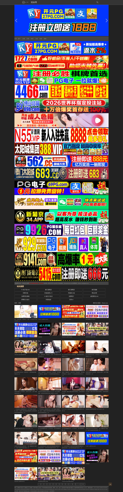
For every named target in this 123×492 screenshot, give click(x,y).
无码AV (71, 299)
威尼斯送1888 (94, 296)
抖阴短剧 (48, 299)
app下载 (25, 2)
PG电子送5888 (25, 289)
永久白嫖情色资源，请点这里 (36, 283)
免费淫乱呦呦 (25, 296)
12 (74, 484)
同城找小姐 (71, 293)
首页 (15, 38)
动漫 (41, 38)
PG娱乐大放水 (48, 296)
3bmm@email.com (68, 283)
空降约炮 (25, 293)
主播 (23, 38)
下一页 (78, 484)
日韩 (28, 38)
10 (67, 484)
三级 (36, 38)
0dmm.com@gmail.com (83, 283)
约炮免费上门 (48, 293)
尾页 (83, 484)
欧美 (32, 38)
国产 (19, 38)
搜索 (45, 38)
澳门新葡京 (48, 289)
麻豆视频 (94, 289)
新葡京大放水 (25, 299)
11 (70, 484)
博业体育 (94, 293)
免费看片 (71, 296)
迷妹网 (34, 2)
